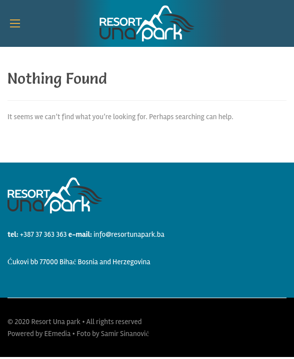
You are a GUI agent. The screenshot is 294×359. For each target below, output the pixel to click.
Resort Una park (55, 321)
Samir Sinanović (125, 333)
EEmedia (57, 333)
